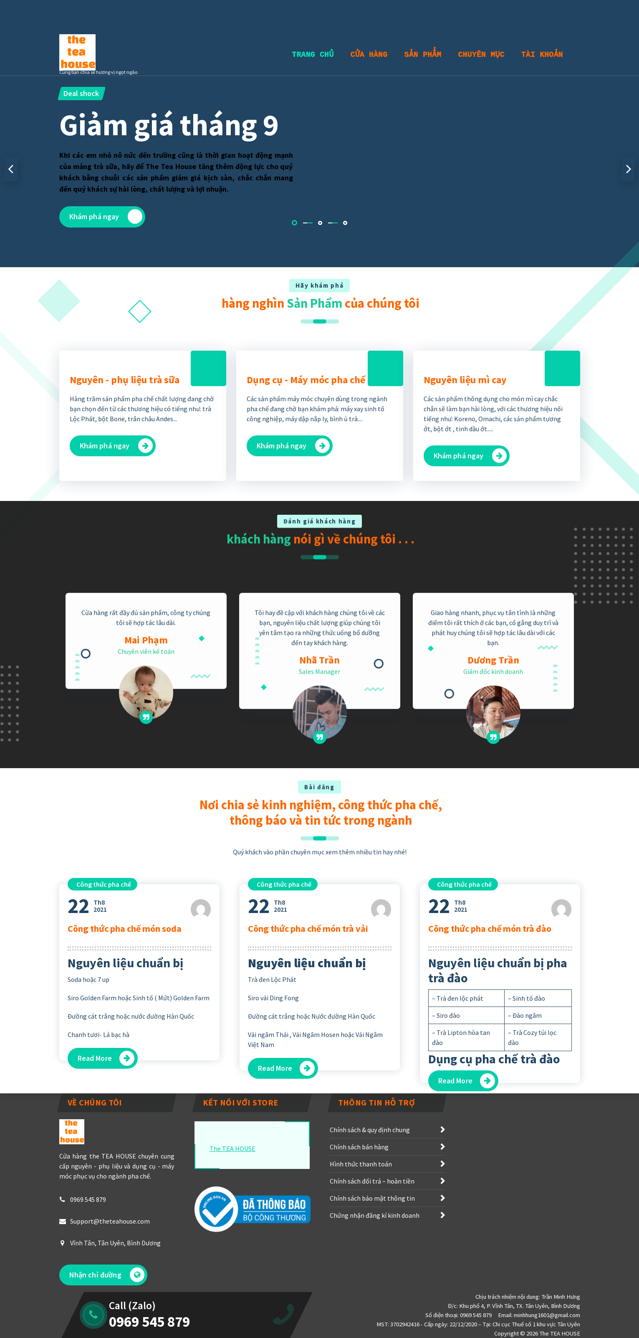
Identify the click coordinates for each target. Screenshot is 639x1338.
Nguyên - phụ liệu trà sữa (124, 461)
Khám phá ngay (105, 216)
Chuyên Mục (481, 55)
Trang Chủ (313, 55)
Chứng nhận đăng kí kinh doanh (374, 1245)
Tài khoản (542, 55)
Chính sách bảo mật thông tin (372, 1228)
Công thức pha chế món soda (125, 1056)
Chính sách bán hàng (359, 1177)
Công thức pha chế (103, 1012)
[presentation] (11, 169)
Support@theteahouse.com (110, 1251)
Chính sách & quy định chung (370, 1160)
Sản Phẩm (423, 55)
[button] (294, 222)
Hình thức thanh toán (361, 1194)
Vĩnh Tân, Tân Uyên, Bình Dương (115, 1273)
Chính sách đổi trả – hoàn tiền (372, 1211)
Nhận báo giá (543, 11)
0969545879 (223, 16)
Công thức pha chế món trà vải (308, 1056)
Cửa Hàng (369, 55)
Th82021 (87, 1034)
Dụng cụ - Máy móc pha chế (306, 461)
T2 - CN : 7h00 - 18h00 (148, 16)
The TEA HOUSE (232, 1178)
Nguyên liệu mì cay (465, 461)
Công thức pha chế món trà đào (489, 1056)
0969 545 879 (88, 1229)
